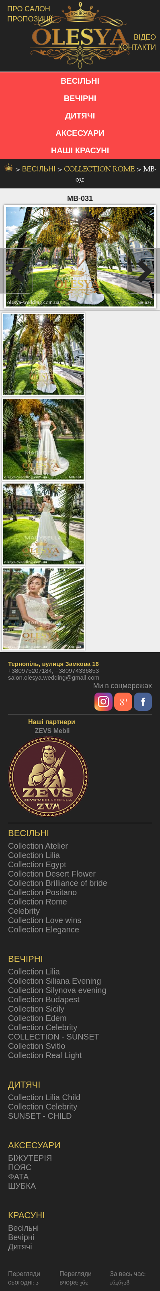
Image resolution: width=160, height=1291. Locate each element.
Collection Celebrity (42, 1027)
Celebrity (24, 910)
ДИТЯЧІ (80, 115)
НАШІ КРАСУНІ (80, 150)
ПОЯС (19, 1167)
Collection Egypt (37, 864)
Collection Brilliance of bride (57, 883)
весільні (39, 169)
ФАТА (18, 1176)
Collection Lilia (34, 855)
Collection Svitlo (36, 1046)
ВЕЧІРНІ (80, 98)
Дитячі (20, 1246)
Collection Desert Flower (52, 873)
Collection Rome (100, 169)
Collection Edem (37, 1018)
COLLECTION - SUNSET (53, 1036)
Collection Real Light (45, 1055)
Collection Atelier (38, 845)
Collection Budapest (44, 999)
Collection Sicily (36, 1008)
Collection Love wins (44, 920)
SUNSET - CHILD (40, 1115)
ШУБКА (22, 1185)
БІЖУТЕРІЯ (30, 1158)
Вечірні (21, 1237)
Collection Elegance (43, 929)
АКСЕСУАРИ (79, 133)
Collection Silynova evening (57, 990)
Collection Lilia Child (44, 1097)
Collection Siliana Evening (54, 980)
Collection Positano (42, 892)
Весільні (23, 1227)
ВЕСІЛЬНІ (80, 80)
